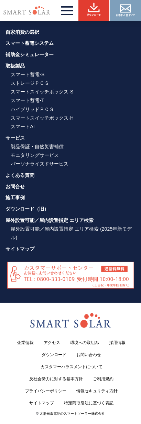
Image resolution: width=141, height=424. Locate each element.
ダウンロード (54, 354)
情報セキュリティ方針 (97, 390)
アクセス (52, 342)
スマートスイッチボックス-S (42, 91)
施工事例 (15, 197)
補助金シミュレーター (30, 54)
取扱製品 (15, 66)
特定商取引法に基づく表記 (88, 403)
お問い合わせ (88, 354)
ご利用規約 (103, 378)
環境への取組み (84, 342)
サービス (15, 138)
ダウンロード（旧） (27, 209)
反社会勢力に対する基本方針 (56, 378)
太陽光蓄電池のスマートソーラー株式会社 (72, 413)
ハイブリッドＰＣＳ (32, 109)
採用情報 (117, 342)
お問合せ (15, 186)
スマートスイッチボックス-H (42, 118)
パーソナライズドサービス (39, 163)
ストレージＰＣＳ (30, 83)
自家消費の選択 (22, 32)
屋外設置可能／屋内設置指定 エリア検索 (50, 220)
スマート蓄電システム (30, 43)
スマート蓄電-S (27, 74)
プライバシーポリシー (45, 390)
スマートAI (22, 126)
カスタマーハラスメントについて (71, 366)
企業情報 (25, 342)
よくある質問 (20, 175)
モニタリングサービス (35, 155)
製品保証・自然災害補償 (37, 146)
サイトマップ (20, 249)
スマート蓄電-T (27, 100)
